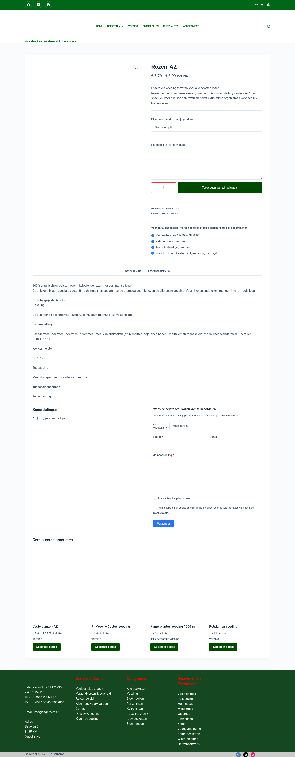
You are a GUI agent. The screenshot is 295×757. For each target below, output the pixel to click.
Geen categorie (159, 639)
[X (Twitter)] (38, 4)
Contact (81, 708)
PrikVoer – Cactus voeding (110, 626)
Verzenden (163, 523)
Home (99, 26)
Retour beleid (85, 698)
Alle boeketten (136, 688)
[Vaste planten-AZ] (59, 583)
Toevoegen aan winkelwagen (220, 187)
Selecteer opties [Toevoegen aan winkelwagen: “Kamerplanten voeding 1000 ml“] (164, 646)
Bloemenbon (135, 723)
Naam (158, 436)
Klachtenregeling (87, 719)
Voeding (133, 26)
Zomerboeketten (189, 734)
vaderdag (184, 714)
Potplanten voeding (223, 626)
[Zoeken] (268, 26)
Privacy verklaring (88, 714)
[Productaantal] (163, 187)
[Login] (268, 4)
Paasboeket (186, 699)
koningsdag (185, 703)
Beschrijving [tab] (133, 271)
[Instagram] (48, 4)
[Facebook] (28, 4)
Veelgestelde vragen (89, 688)
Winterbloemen (188, 739)
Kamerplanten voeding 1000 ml (173, 626)
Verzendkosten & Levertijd (93, 693)
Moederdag (185, 709)
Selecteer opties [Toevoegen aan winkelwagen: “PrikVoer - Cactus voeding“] (105, 646)
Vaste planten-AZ (45, 626)
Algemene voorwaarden (92, 703)
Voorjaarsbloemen (190, 729)
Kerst (181, 724)
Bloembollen (151, 26)
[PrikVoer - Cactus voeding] (118, 583)
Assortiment (191, 26)
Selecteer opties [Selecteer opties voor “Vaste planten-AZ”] (46, 646)
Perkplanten (135, 703)
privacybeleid (183, 498)
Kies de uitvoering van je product (172, 119)
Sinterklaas (185, 719)
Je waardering (161, 426)
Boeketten (116, 26)
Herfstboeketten (189, 744)
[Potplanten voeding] (235, 583)
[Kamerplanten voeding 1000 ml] (177, 583)
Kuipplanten (170, 26)
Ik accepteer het (174, 498)
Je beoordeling (163, 455)
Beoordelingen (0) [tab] (159, 271)
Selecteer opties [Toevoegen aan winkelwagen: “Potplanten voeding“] (223, 646)
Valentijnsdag (187, 694)
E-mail (215, 436)
